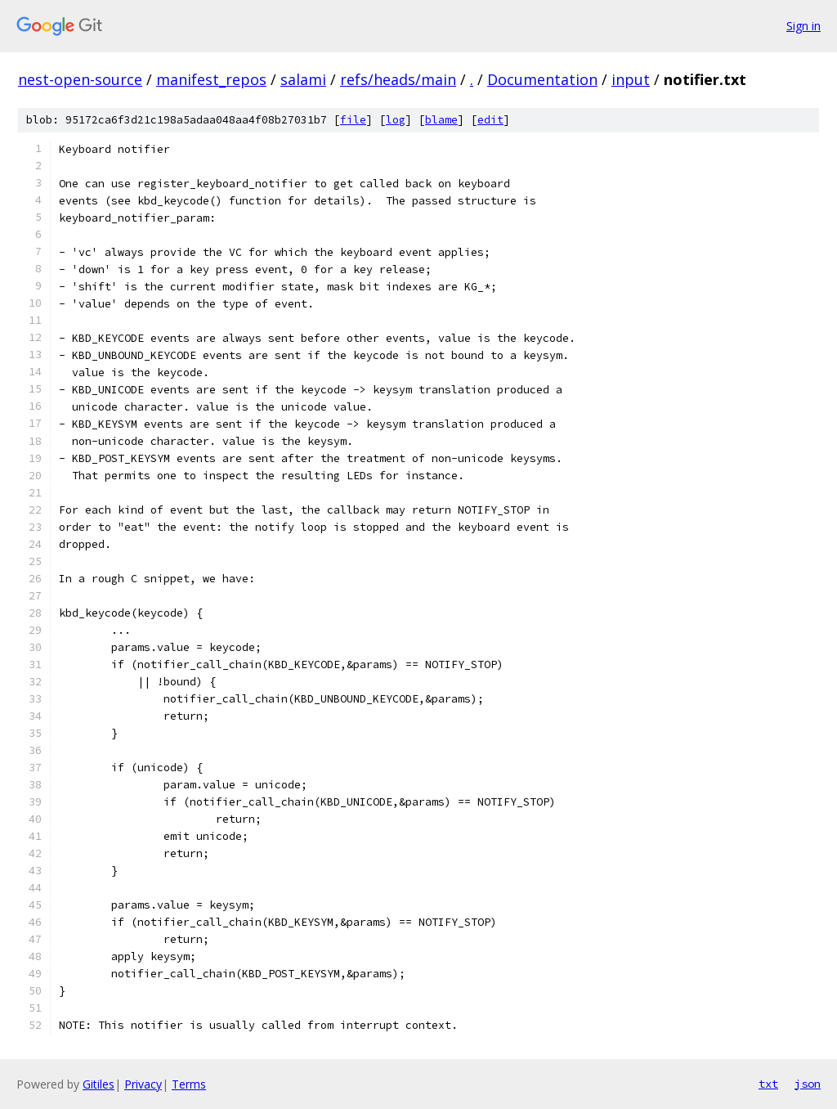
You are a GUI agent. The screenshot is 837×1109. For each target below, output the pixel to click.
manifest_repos (211, 79)
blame (441, 120)
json (807, 1083)
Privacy (143, 1084)
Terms (189, 1084)
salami (303, 79)
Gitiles (98, 1084)
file (353, 120)
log (395, 120)
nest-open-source (80, 79)
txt (768, 1083)
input (630, 79)
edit (490, 120)
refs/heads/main (398, 79)
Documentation (542, 79)
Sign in (803, 26)
